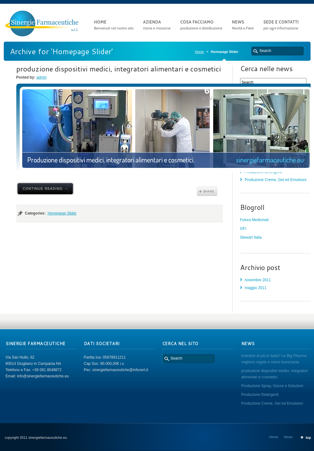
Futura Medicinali (254, 220)
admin (41, 77)
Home (199, 52)
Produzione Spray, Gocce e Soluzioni (272, 386)
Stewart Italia (251, 237)
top (308, 437)
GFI (243, 228)
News (288, 437)
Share (207, 191)
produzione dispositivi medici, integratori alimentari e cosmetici (118, 69)
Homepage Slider (62, 213)
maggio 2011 (255, 288)
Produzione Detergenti (260, 394)
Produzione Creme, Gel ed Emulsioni (275, 180)
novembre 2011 (258, 280)
